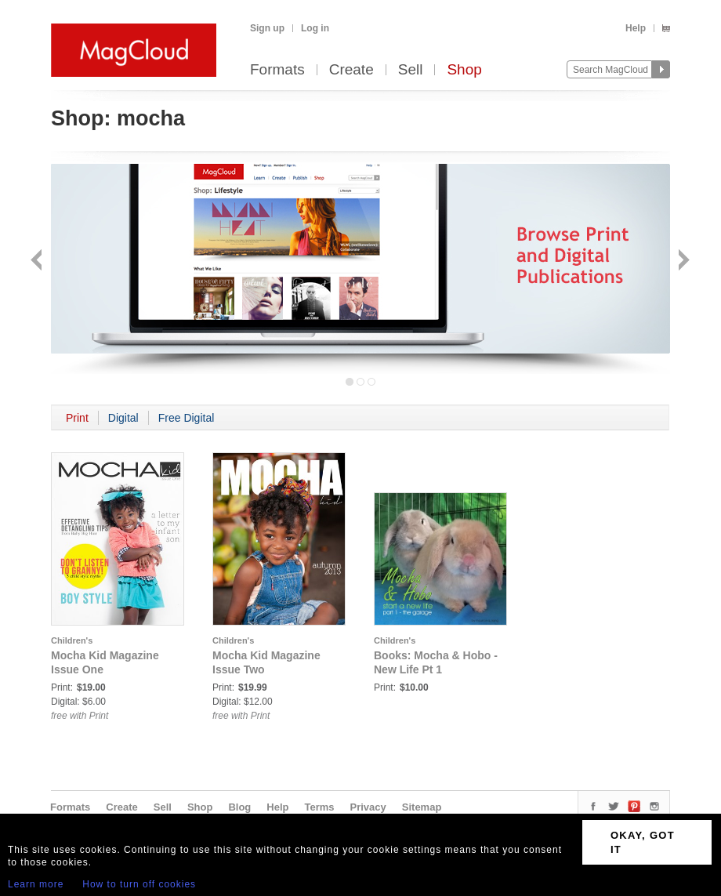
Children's (71, 640)
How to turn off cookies (139, 884)
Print (77, 418)
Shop (464, 70)
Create (351, 70)
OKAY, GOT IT (642, 842)
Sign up (267, 28)
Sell (410, 70)
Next (682, 261)
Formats (277, 70)
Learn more (35, 884)
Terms (319, 807)
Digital (123, 418)
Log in (315, 28)
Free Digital (186, 418)
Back (38, 261)
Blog (239, 807)
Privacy (368, 807)
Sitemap (422, 807)
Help (635, 28)
